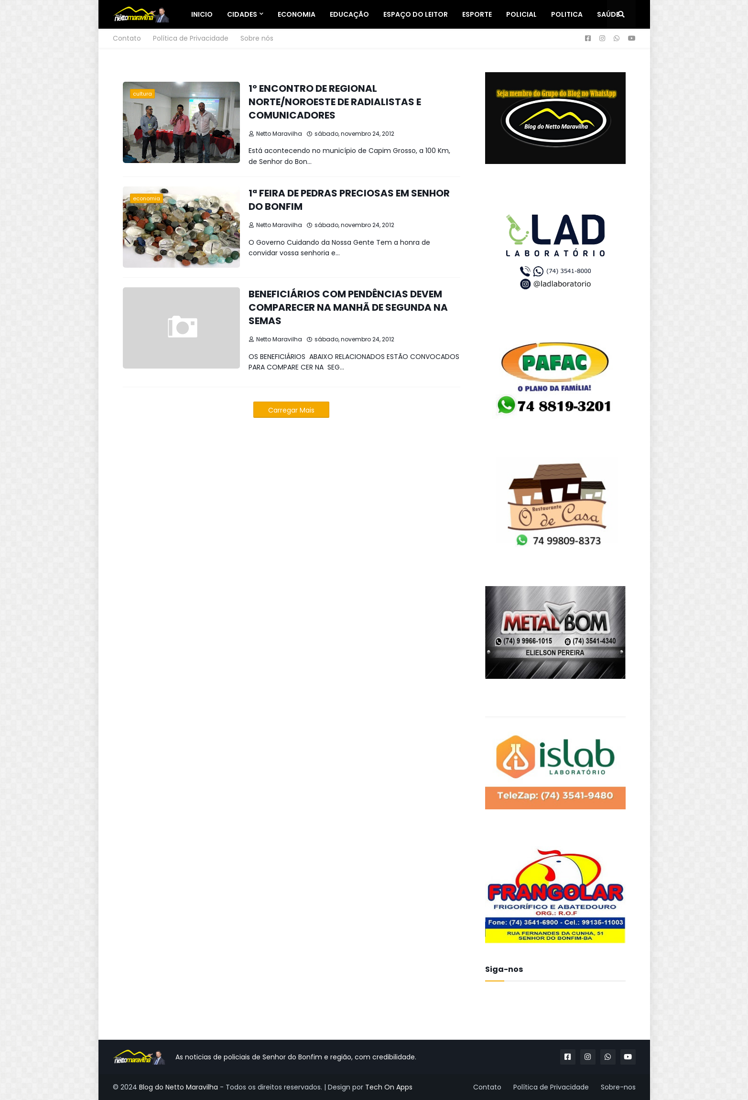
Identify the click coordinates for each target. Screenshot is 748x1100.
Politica (567, 14)
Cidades (242, 14)
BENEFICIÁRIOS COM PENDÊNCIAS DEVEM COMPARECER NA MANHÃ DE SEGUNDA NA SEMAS (348, 307)
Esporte (477, 14)
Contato (127, 38)
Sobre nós (256, 38)
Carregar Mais (291, 410)
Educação (349, 14)
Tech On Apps (388, 1087)
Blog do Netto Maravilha (178, 1087)
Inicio (202, 14)
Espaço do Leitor (415, 14)
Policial (521, 14)
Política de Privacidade (190, 38)
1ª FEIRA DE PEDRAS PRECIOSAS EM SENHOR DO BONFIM (349, 199)
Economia (296, 14)
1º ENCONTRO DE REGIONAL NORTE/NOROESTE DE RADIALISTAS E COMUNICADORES (335, 102)
